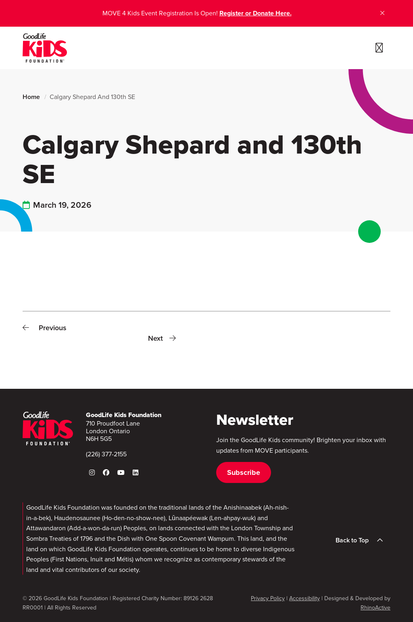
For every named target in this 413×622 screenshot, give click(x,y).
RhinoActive (375, 607)
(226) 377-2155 (106, 454)
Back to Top (362, 540)
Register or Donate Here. (255, 13)
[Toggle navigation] (379, 48)
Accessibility (304, 598)
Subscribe (243, 472)
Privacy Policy (268, 598)
